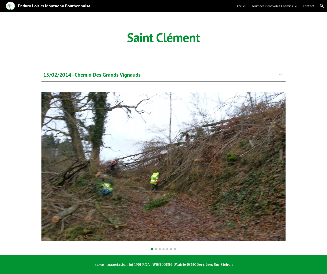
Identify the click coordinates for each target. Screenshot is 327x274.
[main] (163, 37)
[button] (322, 6)
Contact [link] (308, 6)
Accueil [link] (242, 6)
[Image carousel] (163, 171)
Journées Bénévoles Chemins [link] (272, 6)
